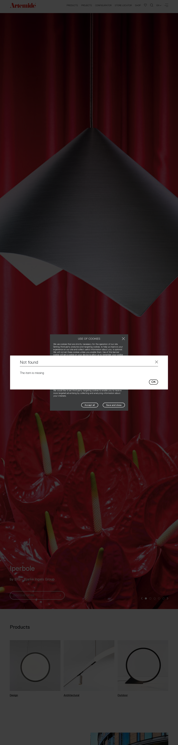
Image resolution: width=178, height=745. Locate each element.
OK (153, 382)
